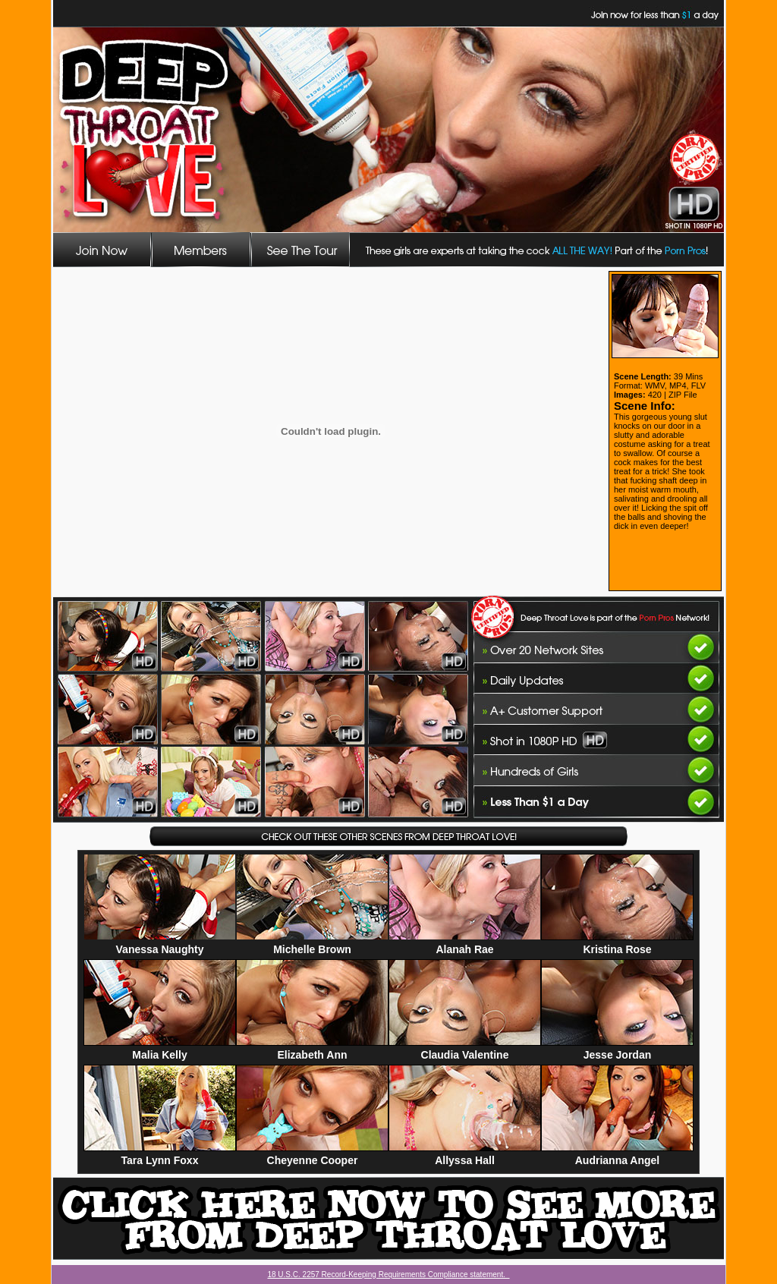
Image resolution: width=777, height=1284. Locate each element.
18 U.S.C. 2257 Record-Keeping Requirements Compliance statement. (388, 1274)
